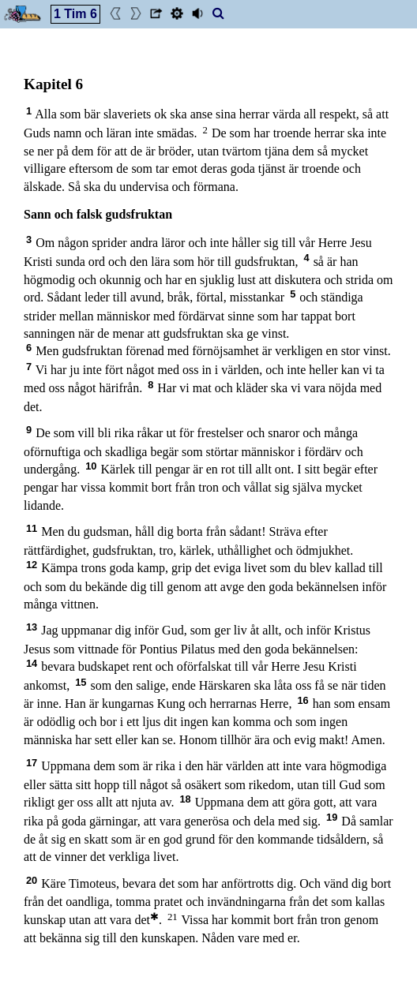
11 (31, 528)
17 (31, 763)
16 (302, 700)
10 (90, 466)
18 (184, 799)
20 (31, 880)
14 (31, 663)
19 (331, 817)
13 (31, 627)
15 (80, 682)
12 (31, 565)
